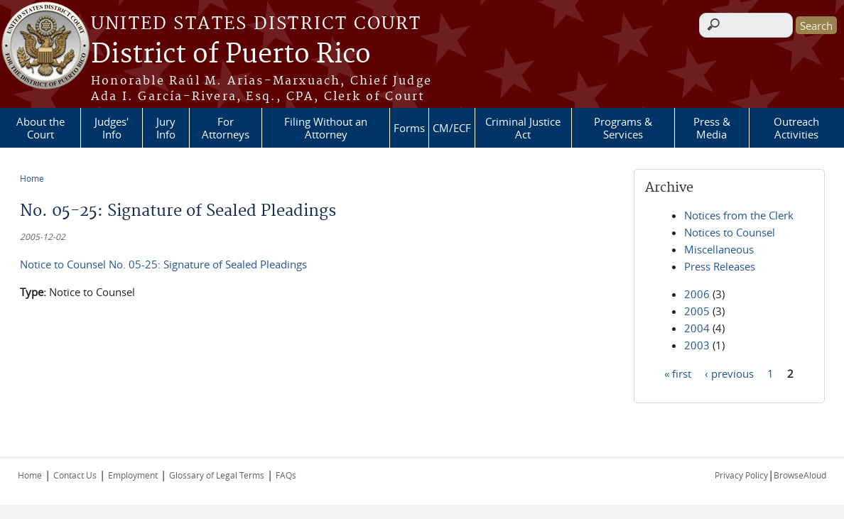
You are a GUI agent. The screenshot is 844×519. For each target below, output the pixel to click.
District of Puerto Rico (231, 54)
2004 (697, 328)
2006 (697, 294)
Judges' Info (111, 127)
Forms (409, 128)
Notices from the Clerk (739, 215)
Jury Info (165, 127)
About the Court (40, 127)
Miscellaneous (719, 249)
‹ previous (729, 373)
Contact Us (75, 475)
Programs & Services (623, 127)
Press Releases (719, 266)
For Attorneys (225, 127)
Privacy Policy (741, 475)
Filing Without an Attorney (325, 127)
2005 (697, 311)
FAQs (286, 475)
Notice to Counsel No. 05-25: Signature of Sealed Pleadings (163, 264)
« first (677, 373)
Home (32, 178)
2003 (697, 345)
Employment (133, 475)
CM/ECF (452, 128)
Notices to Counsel (729, 232)
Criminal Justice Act (523, 127)
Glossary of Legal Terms (216, 475)
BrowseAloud (800, 475)
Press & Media (711, 127)
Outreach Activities (796, 127)
